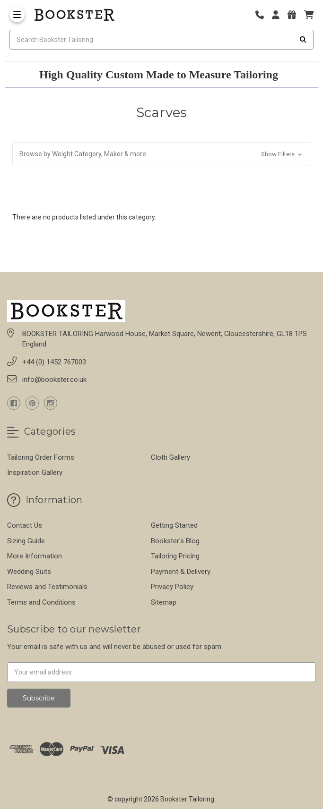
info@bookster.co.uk (54, 379)
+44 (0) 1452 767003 (54, 362)
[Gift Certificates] (295, 14)
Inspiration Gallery (34, 472)
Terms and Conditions (41, 602)
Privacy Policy (172, 586)
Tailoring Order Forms (40, 457)
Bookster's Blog (175, 541)
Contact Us (24, 525)
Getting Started (174, 525)
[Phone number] (263, 14)
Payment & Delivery (180, 571)
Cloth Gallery (170, 457)
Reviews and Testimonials (47, 586)
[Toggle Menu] (17, 14)
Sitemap (163, 602)
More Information (34, 556)
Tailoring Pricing (175, 556)
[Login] (279, 14)
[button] (161, 154)
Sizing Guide (26, 541)
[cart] (309, 14)
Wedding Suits (29, 571)
